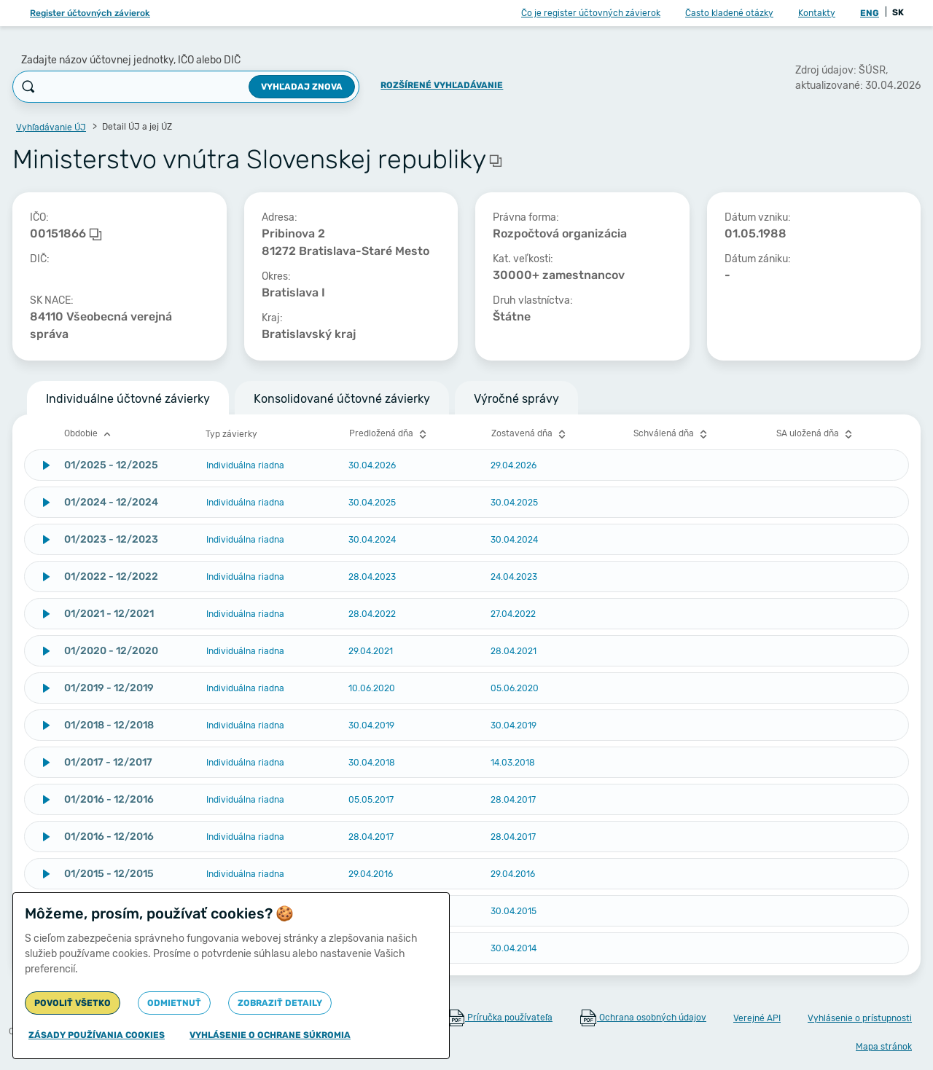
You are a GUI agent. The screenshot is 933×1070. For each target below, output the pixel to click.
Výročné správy (516, 399)
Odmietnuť (174, 1003)
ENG (869, 13)
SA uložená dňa (816, 434)
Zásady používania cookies (96, 1035)
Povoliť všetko (72, 1003)
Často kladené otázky (729, 13)
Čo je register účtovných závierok (590, 13)
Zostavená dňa (530, 434)
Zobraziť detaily (280, 1003)
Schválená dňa (672, 434)
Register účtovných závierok (90, 13)
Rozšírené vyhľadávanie (441, 85)
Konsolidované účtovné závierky (342, 399)
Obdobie (89, 434)
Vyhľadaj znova (302, 87)
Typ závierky (231, 434)
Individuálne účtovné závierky (128, 399)
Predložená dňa (389, 434)
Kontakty (816, 13)
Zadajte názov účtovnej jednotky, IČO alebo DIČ (131, 60)
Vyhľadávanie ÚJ (51, 127)
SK (898, 12)
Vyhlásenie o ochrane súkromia (270, 1035)
